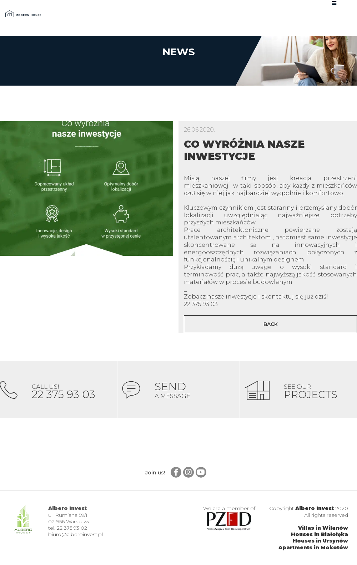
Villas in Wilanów (323, 528)
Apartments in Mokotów (313, 547)
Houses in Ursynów (320, 541)
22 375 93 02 (72, 528)
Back (270, 324)
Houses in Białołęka (319, 534)
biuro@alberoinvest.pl (75, 534)
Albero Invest (314, 508)
